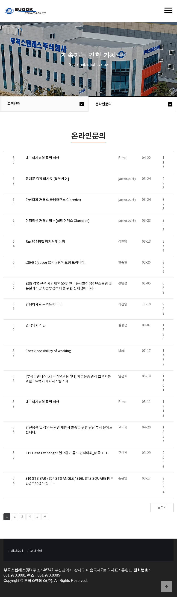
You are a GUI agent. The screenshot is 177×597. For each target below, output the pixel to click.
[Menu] (168, 10)
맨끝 (44, 516)
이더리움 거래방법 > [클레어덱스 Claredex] (58, 221)
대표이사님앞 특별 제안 (42, 158)
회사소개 (17, 550)
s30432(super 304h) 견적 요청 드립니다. (55, 263)
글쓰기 (162, 507)
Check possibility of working (48, 351)
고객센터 (13, 104)
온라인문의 (103, 104)
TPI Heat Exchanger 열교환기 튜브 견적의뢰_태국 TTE (67, 453)
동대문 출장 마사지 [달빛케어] (47, 179)
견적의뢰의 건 (36, 325)
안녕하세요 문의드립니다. (44, 305)
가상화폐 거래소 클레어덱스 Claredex (53, 200)
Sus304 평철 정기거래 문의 (45, 242)
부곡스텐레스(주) (26, 12)
